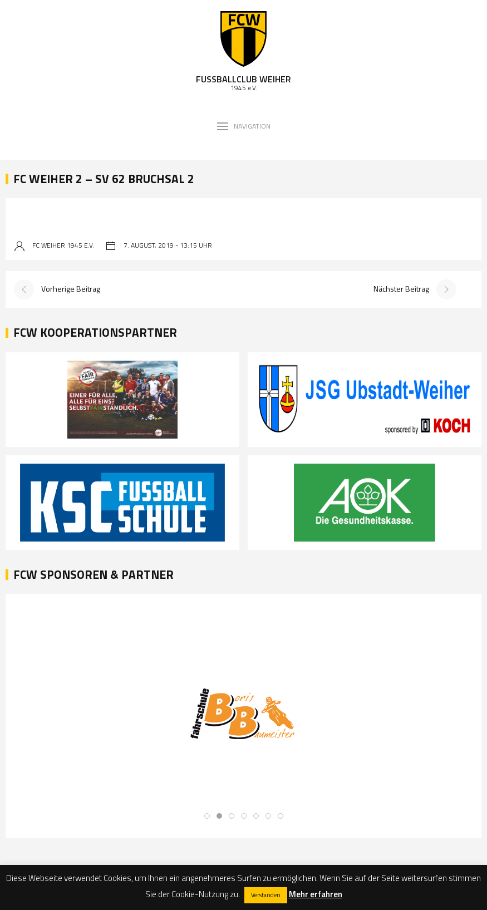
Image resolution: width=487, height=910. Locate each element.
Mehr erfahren (315, 894)
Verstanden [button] (266, 895)
